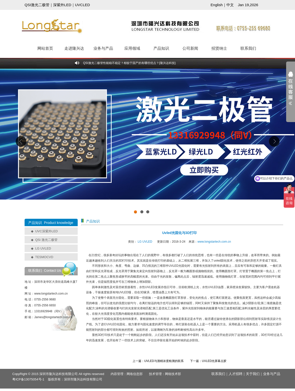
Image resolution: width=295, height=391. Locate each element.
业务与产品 (103, 48)
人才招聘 (235, 374)
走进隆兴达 (74, 48)
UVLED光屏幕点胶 (214, 361)
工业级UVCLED (147, 142)
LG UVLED (43, 248)
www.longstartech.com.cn (214, 241)
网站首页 (45, 48)
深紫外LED (62, 5)
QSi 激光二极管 (46, 240)
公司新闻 (190, 48)
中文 (230, 5)
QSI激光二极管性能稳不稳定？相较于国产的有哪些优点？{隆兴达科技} (129, 63)
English (217, 5)
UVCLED (82, 5)
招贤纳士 (219, 48)
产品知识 (161, 48)
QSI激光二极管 (37, 5)
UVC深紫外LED (46, 231)
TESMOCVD (44, 257)
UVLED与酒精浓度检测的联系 (164, 361)
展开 (290, 91)
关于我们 (253, 374)
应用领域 (132, 48)
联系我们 (248, 48)
